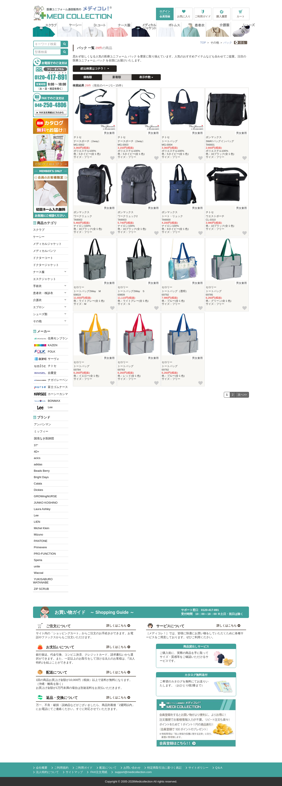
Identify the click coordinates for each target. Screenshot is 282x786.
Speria (37, 560)
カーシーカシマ (51, 394)
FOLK (44, 352)
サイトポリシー (197, 768)
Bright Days (41, 477)
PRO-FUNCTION (44, 553)
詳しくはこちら (118, 625)
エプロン (49, 307)
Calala (37, 483)
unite (36, 566)
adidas (37, 464)
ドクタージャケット (46, 265)
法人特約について (46, 772)
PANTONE (40, 541)
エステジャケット (44, 279)
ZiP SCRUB (41, 588)
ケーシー (39, 236)
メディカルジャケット (47, 243)
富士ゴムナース (51, 387)
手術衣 (49, 286)
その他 (49, 321)
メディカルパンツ (44, 250)
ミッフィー (40, 431)
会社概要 (40, 768)
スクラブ (39, 229)
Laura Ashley (41, 509)
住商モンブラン (51, 338)
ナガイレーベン (51, 380)
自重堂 (45, 373)
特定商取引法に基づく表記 (163, 768)
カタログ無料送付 (196, 674)
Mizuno (38, 534)
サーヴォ (46, 358)
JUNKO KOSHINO (45, 502)
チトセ (45, 366)
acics (36, 458)
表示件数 (146, 77)
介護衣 (49, 300)
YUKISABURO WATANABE (43, 581)
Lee (43, 407)
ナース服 (49, 272)
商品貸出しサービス (196, 646)
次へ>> (242, 394)
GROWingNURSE (45, 496)
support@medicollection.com (131, 772)
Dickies (38, 490)
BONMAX (47, 400)
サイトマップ (73, 772)
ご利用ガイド (83, 768)
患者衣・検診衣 (49, 293)
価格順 (87, 77)
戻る (240, 42)
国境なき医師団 (43, 438)
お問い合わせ (131, 768)
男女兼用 (109, 133)
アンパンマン (42, 424)
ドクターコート (43, 258)
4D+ (36, 451)
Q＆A (217, 768)
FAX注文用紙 (97, 772)
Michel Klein (41, 528)
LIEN (36, 521)
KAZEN (45, 345)
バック (227, 42)
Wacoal (38, 572)
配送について (107, 768)
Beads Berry (41, 470)
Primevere (40, 547)
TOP (203, 42)
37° (35, 445)
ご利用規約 (60, 768)
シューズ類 (49, 314)
